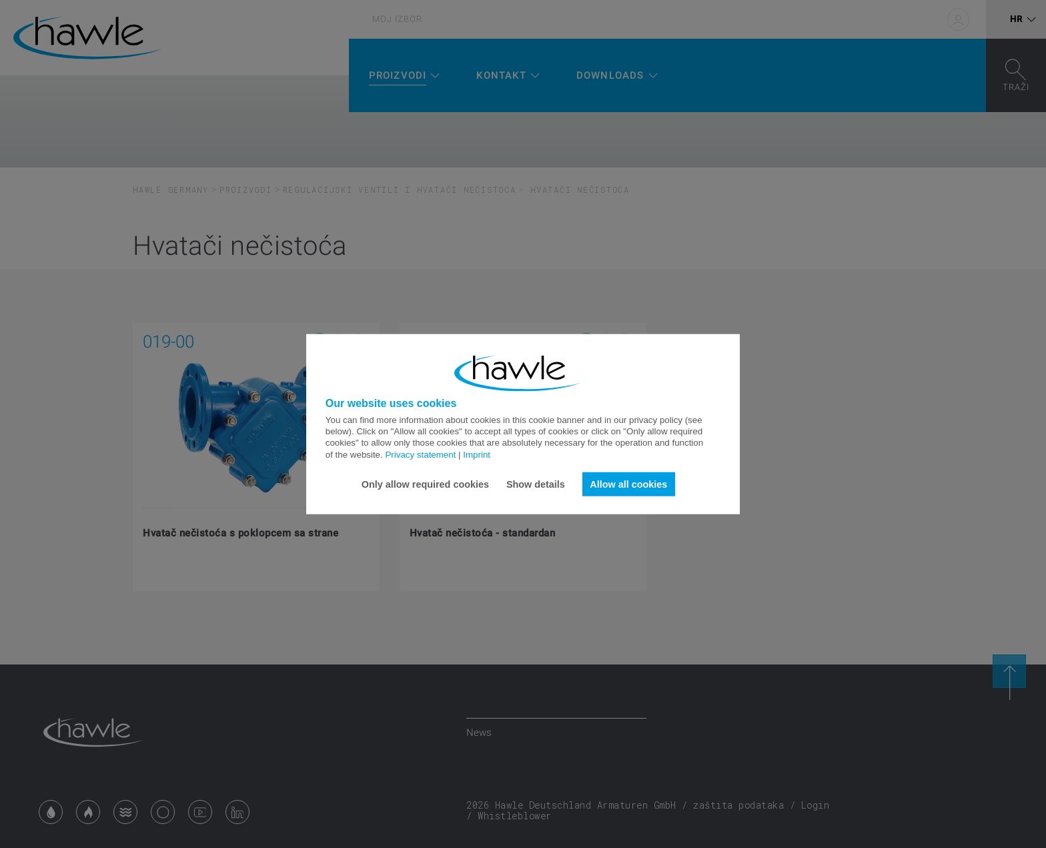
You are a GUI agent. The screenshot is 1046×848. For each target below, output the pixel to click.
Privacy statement (420, 454)
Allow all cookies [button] (628, 483)
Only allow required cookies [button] (425, 483)
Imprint (476, 454)
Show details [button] (535, 483)
